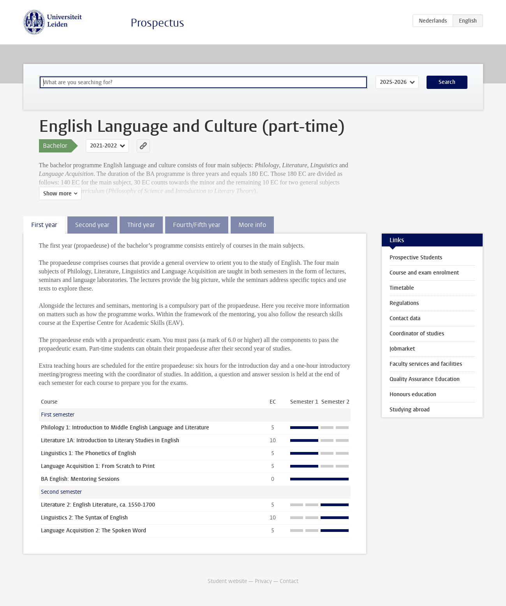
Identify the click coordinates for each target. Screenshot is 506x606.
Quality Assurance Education (425, 379)
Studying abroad (410, 409)
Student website (227, 581)
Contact (289, 581)
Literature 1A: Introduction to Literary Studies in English (110, 440)
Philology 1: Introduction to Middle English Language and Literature (125, 427)
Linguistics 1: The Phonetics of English (88, 453)
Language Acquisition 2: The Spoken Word (93, 530)
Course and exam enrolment (424, 272)
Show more (57, 193)
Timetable (402, 288)
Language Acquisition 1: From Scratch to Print (98, 466)
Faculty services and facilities (426, 364)
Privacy (263, 581)
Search (447, 82)
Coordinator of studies (417, 333)
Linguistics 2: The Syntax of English (84, 517)
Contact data (405, 318)
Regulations (404, 303)
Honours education (413, 394)
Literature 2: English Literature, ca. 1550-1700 (98, 505)
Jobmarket (402, 349)
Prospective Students (416, 257)
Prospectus (157, 23)
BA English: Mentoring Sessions (80, 479)
